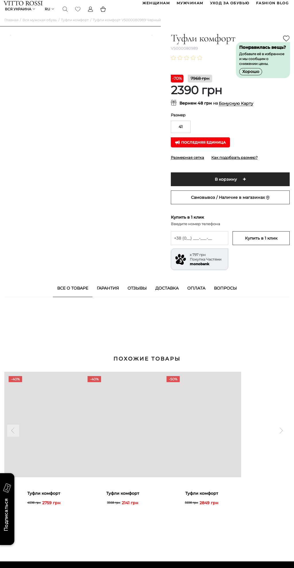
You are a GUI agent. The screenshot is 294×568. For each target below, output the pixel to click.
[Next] (149, 146)
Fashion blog (272, 5)
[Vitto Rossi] (23, 5)
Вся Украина (18, 16)
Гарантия (108, 297)
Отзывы (137, 297)
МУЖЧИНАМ (189, 5)
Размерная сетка (187, 166)
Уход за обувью (229, 5)
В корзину (226, 188)
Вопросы (225, 297)
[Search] (65, 15)
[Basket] (103, 15)
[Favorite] (78, 15)
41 (181, 135)
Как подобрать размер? (234, 166)
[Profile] (91, 15)
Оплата (196, 297)
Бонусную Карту (236, 112)
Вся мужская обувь (39, 29)
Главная (11, 29)
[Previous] (13, 146)
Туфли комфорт (75, 29)
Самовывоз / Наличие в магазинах (230, 206)
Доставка (167, 297)
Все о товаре (72, 297)
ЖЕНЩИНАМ (155, 5)
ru (48, 16)
